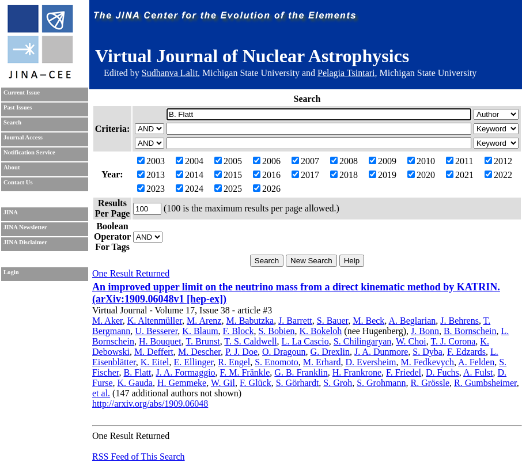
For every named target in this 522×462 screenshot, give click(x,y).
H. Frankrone (356, 372)
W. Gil (223, 383)
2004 (189, 161)
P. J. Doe (241, 352)
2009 (382, 161)
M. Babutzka (250, 320)
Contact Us (18, 182)
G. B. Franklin (300, 372)
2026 (267, 189)
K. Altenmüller (154, 320)
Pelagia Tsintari (346, 73)
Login (11, 272)
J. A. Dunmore (381, 352)
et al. (101, 393)
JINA (10, 212)
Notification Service (29, 152)
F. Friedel (403, 372)
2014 (189, 175)
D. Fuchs (442, 372)
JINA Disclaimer (25, 242)
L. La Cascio (305, 341)
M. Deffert (153, 352)
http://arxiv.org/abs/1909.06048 (150, 403)
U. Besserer (156, 331)
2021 (460, 175)
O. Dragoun (284, 352)
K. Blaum (200, 331)
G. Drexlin (330, 352)
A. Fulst (478, 372)
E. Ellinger (194, 362)
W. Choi (411, 341)
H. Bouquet (160, 341)
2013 (151, 175)
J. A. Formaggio (185, 372)
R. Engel (234, 362)
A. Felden (476, 362)
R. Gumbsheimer (485, 383)
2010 (421, 161)
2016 (267, 175)
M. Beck (368, 320)
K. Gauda (135, 383)
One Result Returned (130, 273)
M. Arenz (204, 320)
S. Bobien (276, 331)
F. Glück (255, 383)
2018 (344, 175)
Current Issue (21, 92)
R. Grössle (429, 383)
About (11, 167)
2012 (498, 161)
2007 (305, 161)
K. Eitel (155, 362)
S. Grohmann (381, 383)
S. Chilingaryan (362, 341)
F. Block (238, 331)
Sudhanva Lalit (170, 73)
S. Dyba (427, 352)
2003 (151, 161)
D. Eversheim (371, 362)
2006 (267, 161)
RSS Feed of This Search (138, 456)
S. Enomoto (276, 362)
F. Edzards (466, 352)
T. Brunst (203, 341)
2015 (228, 175)
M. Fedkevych (427, 362)
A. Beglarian (412, 320)
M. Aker (107, 320)
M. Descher (199, 352)
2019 (382, 175)
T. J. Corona (452, 341)
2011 (459, 161)
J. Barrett (295, 320)
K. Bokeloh (321, 331)
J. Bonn (425, 331)
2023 (151, 189)
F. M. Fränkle (245, 372)
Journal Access (23, 137)
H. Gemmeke (181, 383)
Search (12, 122)
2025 (228, 189)
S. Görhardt (297, 383)
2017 (305, 175)
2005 (228, 161)
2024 (189, 189)
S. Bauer (332, 320)
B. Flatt (137, 372)
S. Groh (337, 383)
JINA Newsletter (25, 227)
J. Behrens (459, 320)
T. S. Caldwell (250, 341)
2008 (344, 161)
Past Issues (17, 107)
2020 (421, 175)
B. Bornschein (470, 331)
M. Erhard (322, 362)
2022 (498, 175)
